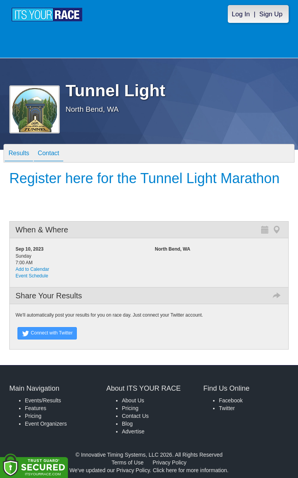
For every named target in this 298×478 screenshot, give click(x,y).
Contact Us (135, 416)
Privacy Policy (169, 462)
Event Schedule (32, 276)
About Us (133, 400)
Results (19, 154)
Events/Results (43, 400)
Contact (48, 154)
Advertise (133, 431)
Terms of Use (128, 462)
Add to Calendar (32, 269)
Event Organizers (46, 424)
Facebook (231, 400)
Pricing (33, 416)
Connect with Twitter (47, 333)
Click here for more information (190, 470)
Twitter (227, 408)
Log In (241, 14)
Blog (127, 424)
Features (35, 408)
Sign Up (270, 14)
